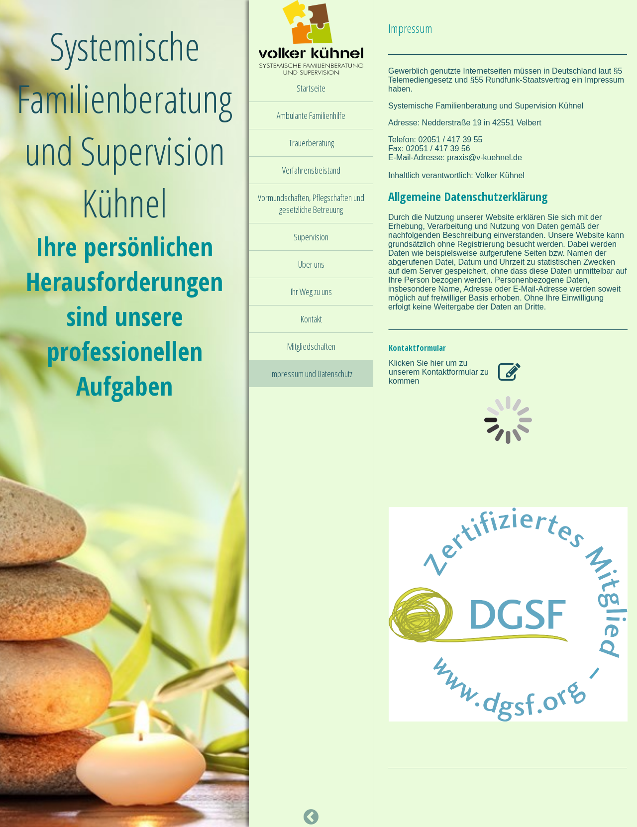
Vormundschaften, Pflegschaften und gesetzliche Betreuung (311, 203)
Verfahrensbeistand (311, 170)
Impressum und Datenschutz (311, 374)
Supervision (311, 237)
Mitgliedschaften (311, 346)
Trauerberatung (311, 143)
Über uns (311, 264)
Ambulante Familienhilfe (311, 115)
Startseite (311, 88)
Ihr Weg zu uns (311, 292)
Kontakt (311, 319)
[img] (124, 413)
